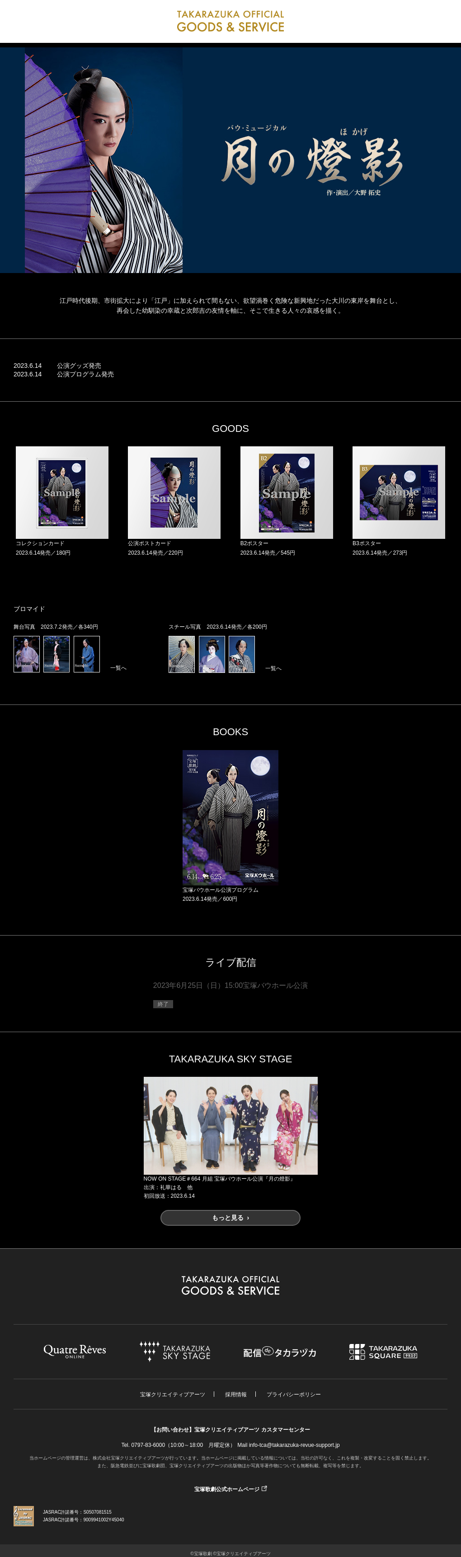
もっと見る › (230, 1217)
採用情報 (236, 1394)
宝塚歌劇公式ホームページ (226, 1489)
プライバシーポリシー (294, 1394)
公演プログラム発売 (85, 374)
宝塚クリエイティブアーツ (172, 1394)
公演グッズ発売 (79, 365)
